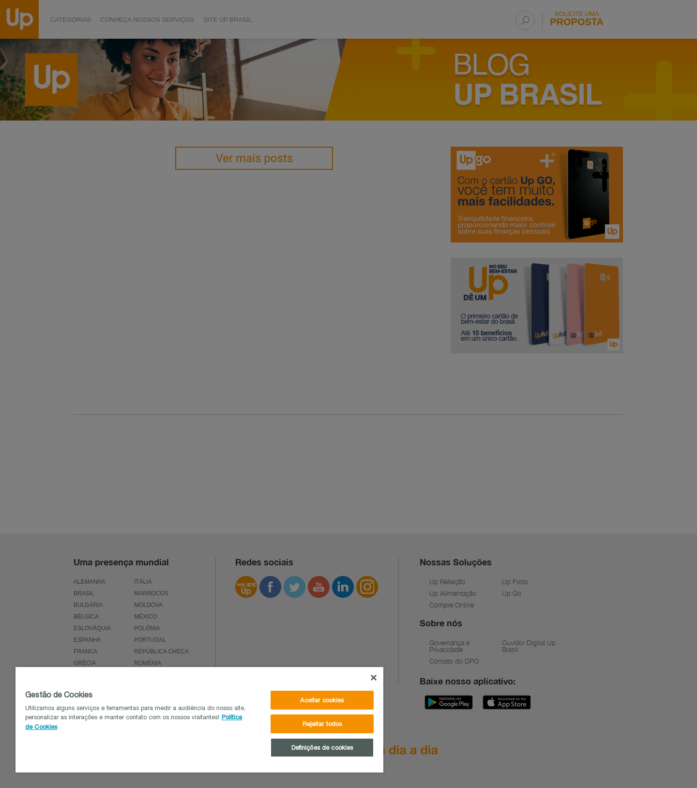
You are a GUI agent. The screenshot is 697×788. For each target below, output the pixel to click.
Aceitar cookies (322, 700)
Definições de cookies (322, 747)
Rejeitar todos (322, 723)
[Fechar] (374, 678)
